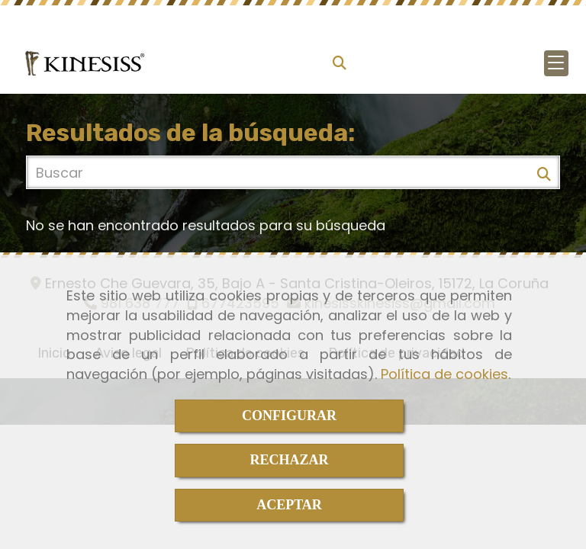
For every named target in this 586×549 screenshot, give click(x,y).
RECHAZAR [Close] (289, 459)
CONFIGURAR (289, 415)
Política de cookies (444, 374)
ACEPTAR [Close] (289, 504)
